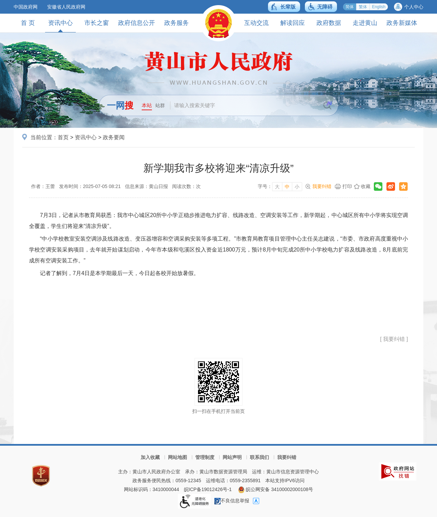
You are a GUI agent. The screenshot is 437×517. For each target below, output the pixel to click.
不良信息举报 (231, 500)
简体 (350, 6)
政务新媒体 (401, 22)
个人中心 (413, 7)
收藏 (365, 186)
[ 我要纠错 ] (394, 339)
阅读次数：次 (186, 186)
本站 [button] (147, 105)
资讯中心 (60, 25)
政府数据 (328, 22)
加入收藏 (150, 457)
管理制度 (204, 457)
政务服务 (176, 22)
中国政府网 (26, 7)
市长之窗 (96, 22)
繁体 (363, 6)
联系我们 (259, 457)
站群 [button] (160, 105)
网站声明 (232, 457)
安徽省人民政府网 (66, 7)
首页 (63, 137)
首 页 (28, 22)
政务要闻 (114, 137)
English (378, 6)
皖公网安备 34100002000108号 (275, 489)
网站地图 (177, 457)
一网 (120, 105)
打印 (347, 186)
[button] (284, 6)
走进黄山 (365, 22)
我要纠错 (322, 186)
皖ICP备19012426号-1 (208, 489)
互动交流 (256, 22)
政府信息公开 (136, 22)
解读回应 (292, 22)
